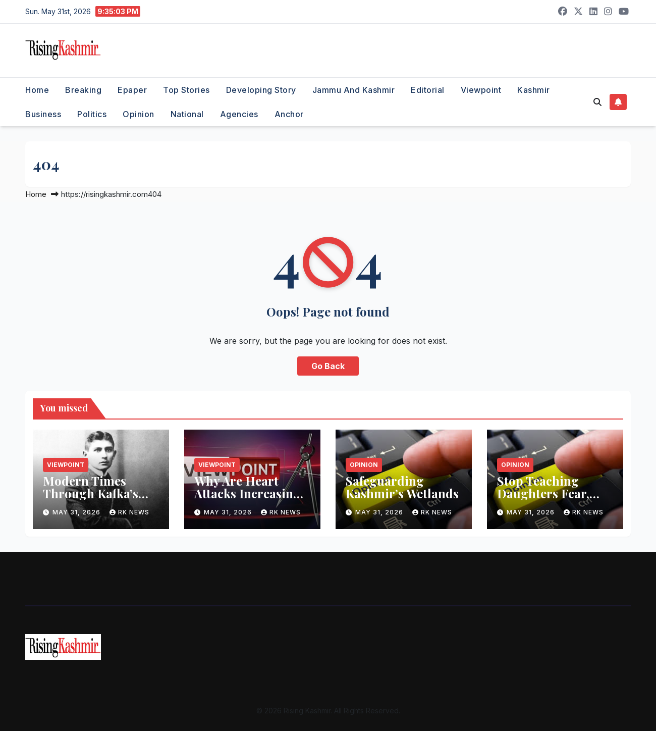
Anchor (289, 114)
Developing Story (261, 90)
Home (37, 90)
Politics (91, 114)
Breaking (83, 90)
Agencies (239, 114)
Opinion (138, 114)
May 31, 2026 (77, 512)
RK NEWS (129, 512)
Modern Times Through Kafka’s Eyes (90, 493)
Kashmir (533, 90)
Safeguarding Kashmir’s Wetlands (402, 487)
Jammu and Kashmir (353, 90)
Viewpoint (481, 90)
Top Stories (186, 90)
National (187, 114)
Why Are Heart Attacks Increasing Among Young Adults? (247, 500)
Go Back (328, 366)
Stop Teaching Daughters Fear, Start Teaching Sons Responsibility (554, 500)
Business (43, 114)
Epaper (132, 90)
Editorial (428, 90)
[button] (597, 102)
